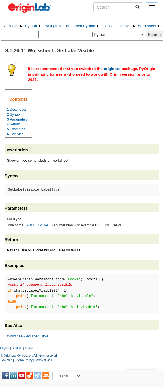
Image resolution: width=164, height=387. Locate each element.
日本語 (29, 348)
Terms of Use (43, 360)
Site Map (6, 360)
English (5, 348)
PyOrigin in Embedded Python (69, 26)
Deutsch (17, 348)
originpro (112, 69)
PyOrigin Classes (116, 26)
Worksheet (147, 26)
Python (31, 26)
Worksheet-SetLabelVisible (28, 336)
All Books (10, 26)
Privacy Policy (24, 360)
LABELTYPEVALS (39, 225)
